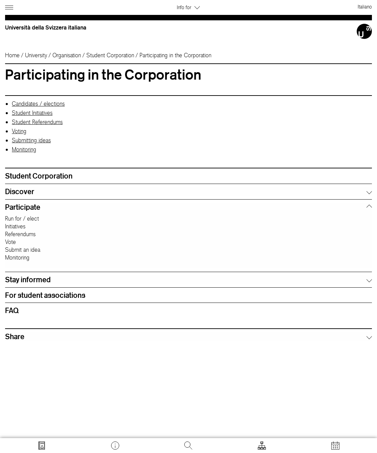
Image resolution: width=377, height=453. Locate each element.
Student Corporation (110, 55)
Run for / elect (22, 218)
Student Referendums (37, 122)
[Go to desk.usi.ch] (115, 445)
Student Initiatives (32, 113)
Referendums (20, 234)
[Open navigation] (10, 6)
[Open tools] (262, 445)
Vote (10, 242)
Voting (19, 131)
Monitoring (24, 149)
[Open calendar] (335, 445)
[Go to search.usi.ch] (42, 445)
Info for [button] (188, 7)
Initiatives (15, 226)
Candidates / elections (38, 103)
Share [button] (14, 336)
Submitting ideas (31, 140)
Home (12, 55)
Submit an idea (22, 249)
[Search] (188, 445)
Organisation (67, 55)
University (36, 55)
